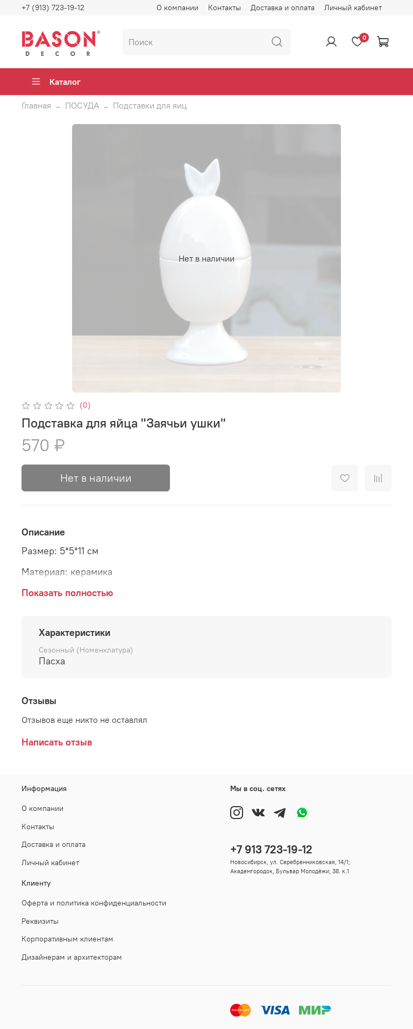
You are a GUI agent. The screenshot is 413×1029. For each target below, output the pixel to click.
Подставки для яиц (150, 105)
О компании (177, 7)
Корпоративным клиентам (67, 939)
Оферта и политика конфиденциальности (94, 903)
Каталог (56, 81)
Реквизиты (40, 921)
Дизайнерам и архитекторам (72, 957)
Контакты (224, 7)
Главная (36, 105)
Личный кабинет (353, 7)
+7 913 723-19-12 (271, 849)
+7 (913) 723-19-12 (53, 7)
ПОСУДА (82, 105)
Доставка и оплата (283, 7)
